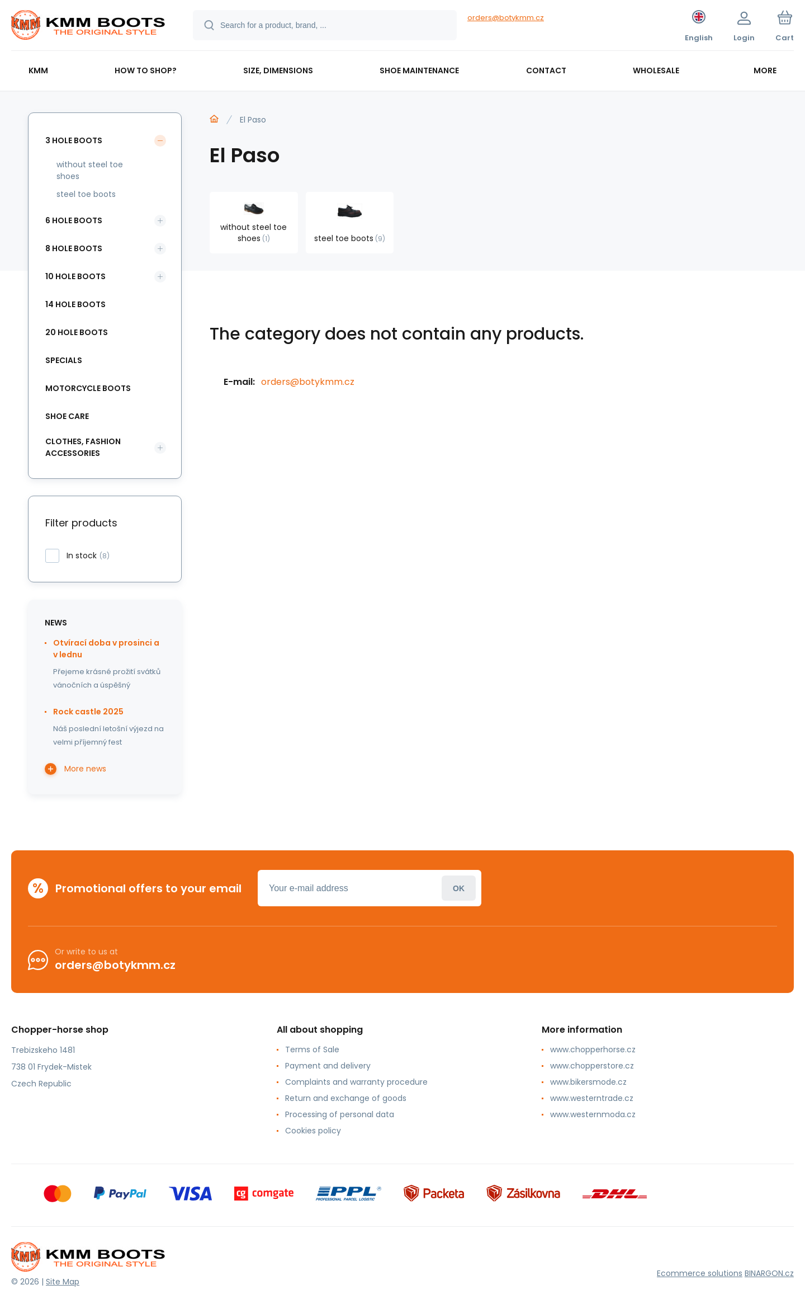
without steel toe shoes (89, 170)
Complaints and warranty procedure (356, 1082)
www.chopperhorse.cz (593, 1049)
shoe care (67, 416)
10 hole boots (75, 276)
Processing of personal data (339, 1114)
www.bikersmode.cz (588, 1082)
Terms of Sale (312, 1049)
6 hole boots (73, 220)
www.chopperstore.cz (592, 1065)
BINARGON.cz (769, 1273)
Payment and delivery (328, 1065)
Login (459, 888)
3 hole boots (73, 140)
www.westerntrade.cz (591, 1098)
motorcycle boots (88, 388)
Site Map (62, 1281)
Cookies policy (313, 1130)
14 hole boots (75, 304)
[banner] (88, 27)
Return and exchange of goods (345, 1098)
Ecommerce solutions (699, 1273)
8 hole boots (73, 248)
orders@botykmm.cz (505, 17)
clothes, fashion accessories (83, 447)
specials (63, 360)
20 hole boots (76, 332)
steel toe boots (86, 194)
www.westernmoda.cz (593, 1114)
